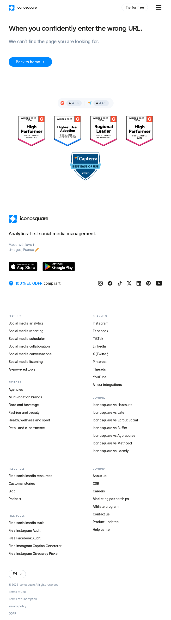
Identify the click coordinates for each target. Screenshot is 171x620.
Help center (101, 529)
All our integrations (107, 385)
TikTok (98, 339)
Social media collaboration (29, 346)
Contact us (101, 514)
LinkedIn (99, 346)
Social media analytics (26, 323)
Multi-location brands (25, 397)
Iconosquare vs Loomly (110, 451)
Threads (99, 369)
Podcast (15, 499)
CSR (96, 483)
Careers (99, 491)
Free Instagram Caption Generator (35, 546)
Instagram (100, 323)
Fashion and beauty (24, 412)
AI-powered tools (22, 369)
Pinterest (100, 362)
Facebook (100, 331)
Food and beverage (24, 405)
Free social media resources (30, 476)
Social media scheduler (27, 339)
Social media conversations (30, 354)
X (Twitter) (100, 354)
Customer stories (22, 483)
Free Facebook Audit (25, 538)
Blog (12, 491)
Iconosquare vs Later (109, 412)
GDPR (12, 613)
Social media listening (26, 362)
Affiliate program (105, 506)
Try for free (135, 7)
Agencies (16, 389)
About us (99, 476)
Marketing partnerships (111, 499)
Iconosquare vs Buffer (110, 428)
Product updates (105, 522)
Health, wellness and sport (29, 420)
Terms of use (17, 592)
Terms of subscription (23, 599)
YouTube (100, 377)
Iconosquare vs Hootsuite (113, 405)
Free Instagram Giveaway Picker (34, 553)
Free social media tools (26, 523)
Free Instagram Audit (25, 530)
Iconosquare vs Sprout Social (115, 420)
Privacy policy (17, 606)
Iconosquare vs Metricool (112, 443)
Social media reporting (26, 331)
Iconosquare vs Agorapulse (114, 435)
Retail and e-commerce (27, 428)
